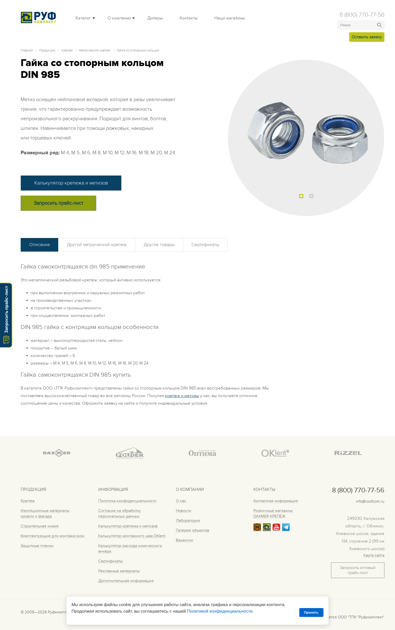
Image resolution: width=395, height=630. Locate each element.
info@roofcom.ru (370, 501)
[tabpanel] (306, 138)
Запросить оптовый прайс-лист (358, 570)
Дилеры (155, 18)
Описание (39, 244)
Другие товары (159, 244)
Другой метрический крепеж (97, 244)
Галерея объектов (192, 530)
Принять (311, 612)
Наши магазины (229, 18)
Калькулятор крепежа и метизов (71, 183)
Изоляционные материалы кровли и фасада (45, 513)
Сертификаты (205, 244)
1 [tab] (301, 196)
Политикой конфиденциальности (219, 611)
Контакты (189, 18)
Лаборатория (188, 520)
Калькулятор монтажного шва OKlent (131, 535)
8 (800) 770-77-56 (362, 15)
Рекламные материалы (119, 571)
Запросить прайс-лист (58, 203)
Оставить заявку (367, 37)
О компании (119, 18)
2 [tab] (311, 196)
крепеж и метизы (182, 395)
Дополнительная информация (126, 580)
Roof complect (39, 17)
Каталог (83, 18)
